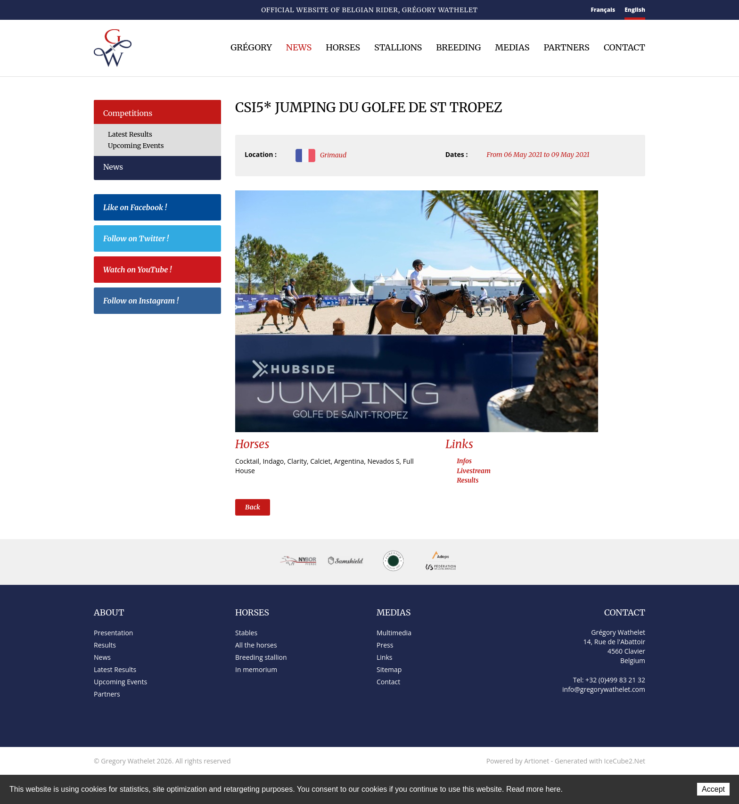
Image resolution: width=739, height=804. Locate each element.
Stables (246, 632)
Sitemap (132, 10)
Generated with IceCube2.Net (600, 760)
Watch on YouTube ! (159, 271)
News (299, 47)
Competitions (127, 113)
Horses (343, 47)
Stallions (398, 47)
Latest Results (130, 134)
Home (97, 10)
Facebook (148, 9)
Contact (114, 10)
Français (603, 10)
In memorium (256, 669)
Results (467, 480)
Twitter (162, 10)
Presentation (113, 632)
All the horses (256, 644)
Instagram (195, 9)
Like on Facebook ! (159, 209)
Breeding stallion (261, 657)
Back (252, 507)
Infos (464, 461)
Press (385, 644)
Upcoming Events (136, 145)
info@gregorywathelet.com (603, 689)
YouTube (178, 10)
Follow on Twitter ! (159, 240)
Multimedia (394, 632)
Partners (566, 47)
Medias (512, 47)
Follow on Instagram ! (159, 302)
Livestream (474, 471)
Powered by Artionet (518, 760)
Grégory (251, 47)
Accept (713, 789)
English (634, 10)
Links (384, 657)
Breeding (458, 47)
